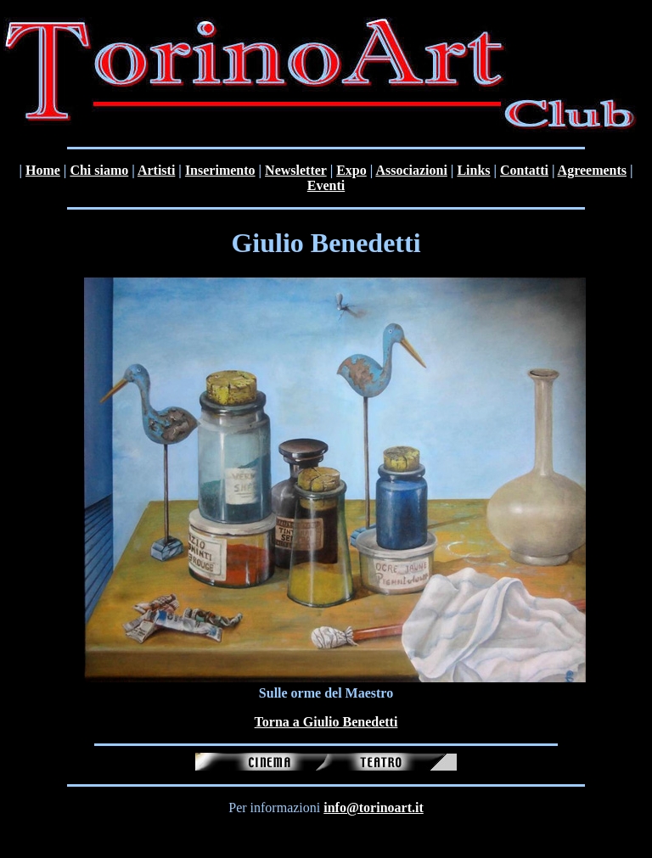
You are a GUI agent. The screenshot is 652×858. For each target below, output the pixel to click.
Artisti (156, 170)
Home (42, 170)
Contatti (524, 170)
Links (473, 170)
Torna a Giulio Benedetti (326, 722)
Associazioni (411, 170)
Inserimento (220, 170)
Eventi (326, 185)
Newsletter (296, 170)
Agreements (592, 170)
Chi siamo (99, 170)
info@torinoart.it (373, 807)
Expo (351, 170)
